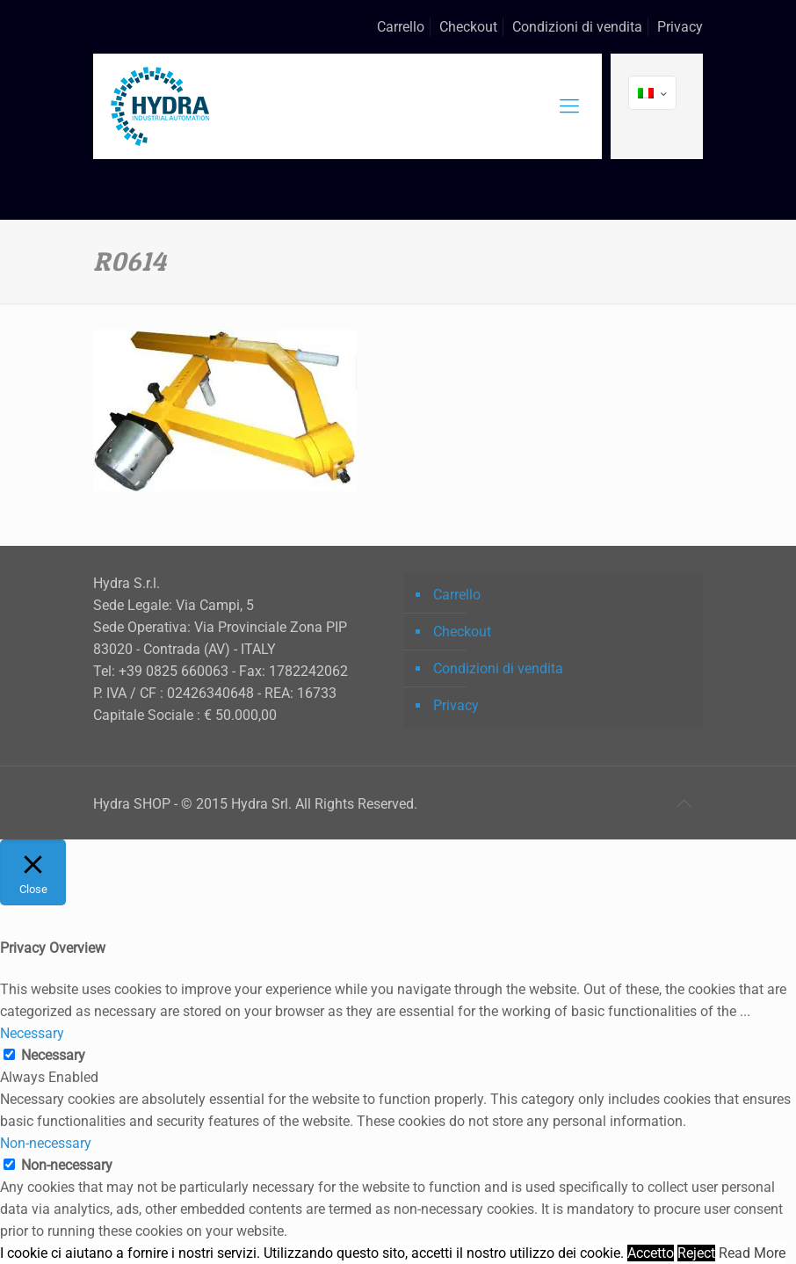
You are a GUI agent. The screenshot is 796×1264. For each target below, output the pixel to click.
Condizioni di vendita (577, 26)
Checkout (468, 26)
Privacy (680, 26)
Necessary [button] (32, 1033)
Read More (752, 1253)
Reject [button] (696, 1253)
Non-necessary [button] (45, 1143)
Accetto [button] (650, 1253)
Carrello (400, 26)
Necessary (53, 1055)
